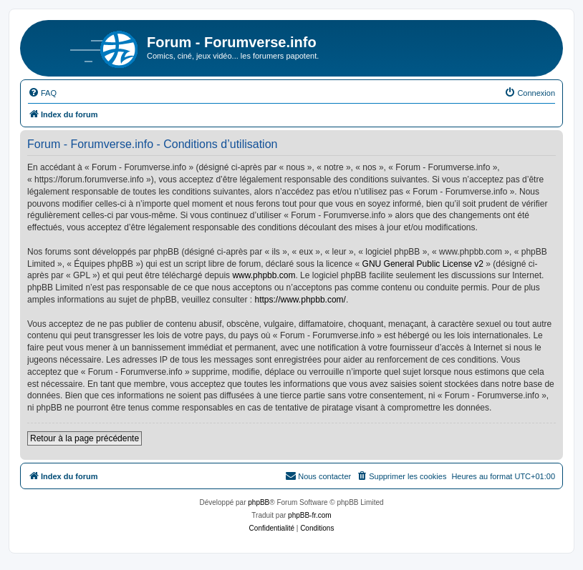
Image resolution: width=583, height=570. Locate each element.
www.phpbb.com (263, 275)
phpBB (258, 502)
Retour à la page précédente (84, 438)
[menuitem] (42, 93)
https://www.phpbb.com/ (300, 300)
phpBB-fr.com (310, 515)
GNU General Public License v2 (422, 264)
